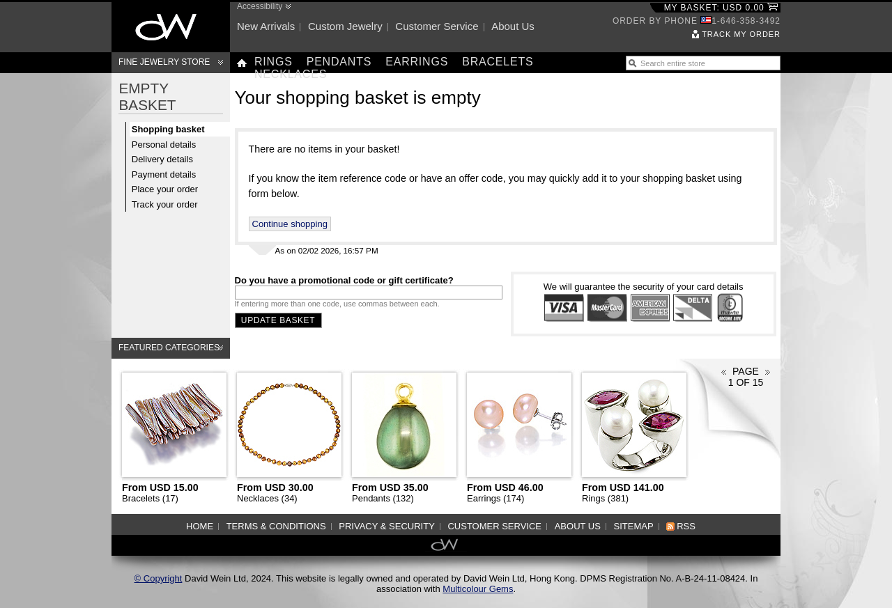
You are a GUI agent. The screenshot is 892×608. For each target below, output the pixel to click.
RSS (686, 526)
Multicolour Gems (478, 589)
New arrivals (266, 26)
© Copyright (158, 578)
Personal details (164, 144)
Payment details (164, 174)
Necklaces (290, 74)
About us (513, 26)
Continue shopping (290, 224)
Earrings (416, 62)
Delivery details (162, 159)
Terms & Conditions (276, 526)
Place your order (165, 189)
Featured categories (169, 347)
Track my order (741, 34)
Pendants (339, 62)
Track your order (165, 204)
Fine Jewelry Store (164, 62)
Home (199, 526)
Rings (273, 62)
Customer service (436, 26)
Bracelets (497, 62)
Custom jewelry (345, 26)
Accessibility (259, 6)
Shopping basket (168, 129)
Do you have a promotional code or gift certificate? (344, 280)
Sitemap (634, 526)
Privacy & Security (387, 526)
